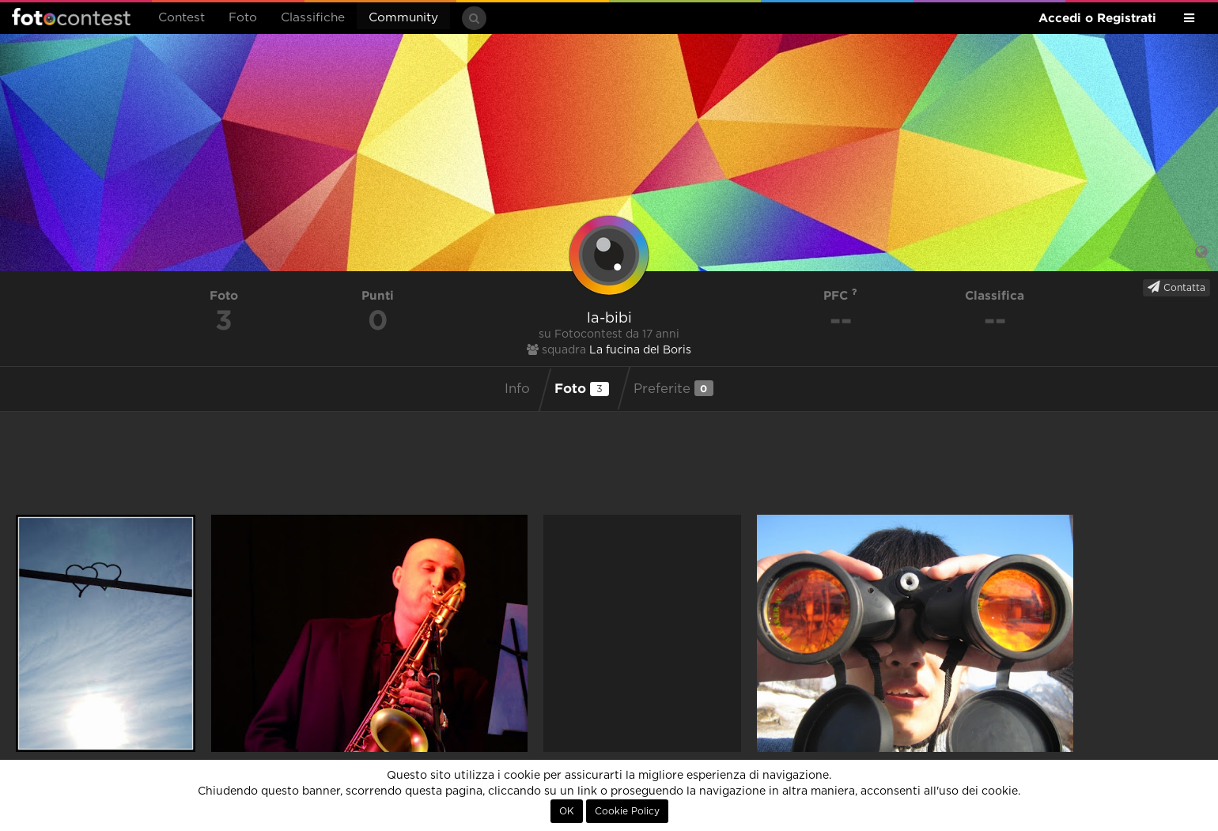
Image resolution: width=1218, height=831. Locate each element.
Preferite (673, 388)
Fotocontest (71, 16)
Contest (181, 18)
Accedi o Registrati (1097, 18)
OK (566, 811)
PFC (840, 295)
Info (517, 389)
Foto (243, 18)
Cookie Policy (627, 811)
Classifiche (313, 18)
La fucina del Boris (640, 350)
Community (403, 18)
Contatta (1176, 287)
